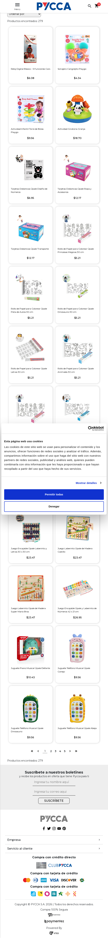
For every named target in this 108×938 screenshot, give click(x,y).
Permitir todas (54, 494)
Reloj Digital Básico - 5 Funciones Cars (30, 68)
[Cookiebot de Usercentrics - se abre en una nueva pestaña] (88, 428)
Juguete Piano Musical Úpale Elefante (30, 668)
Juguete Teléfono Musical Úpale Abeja (77, 728)
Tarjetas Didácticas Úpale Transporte (30, 248)
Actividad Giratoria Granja (71, 129)
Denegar (54, 506)
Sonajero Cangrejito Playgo (72, 68)
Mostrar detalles (86, 482)
